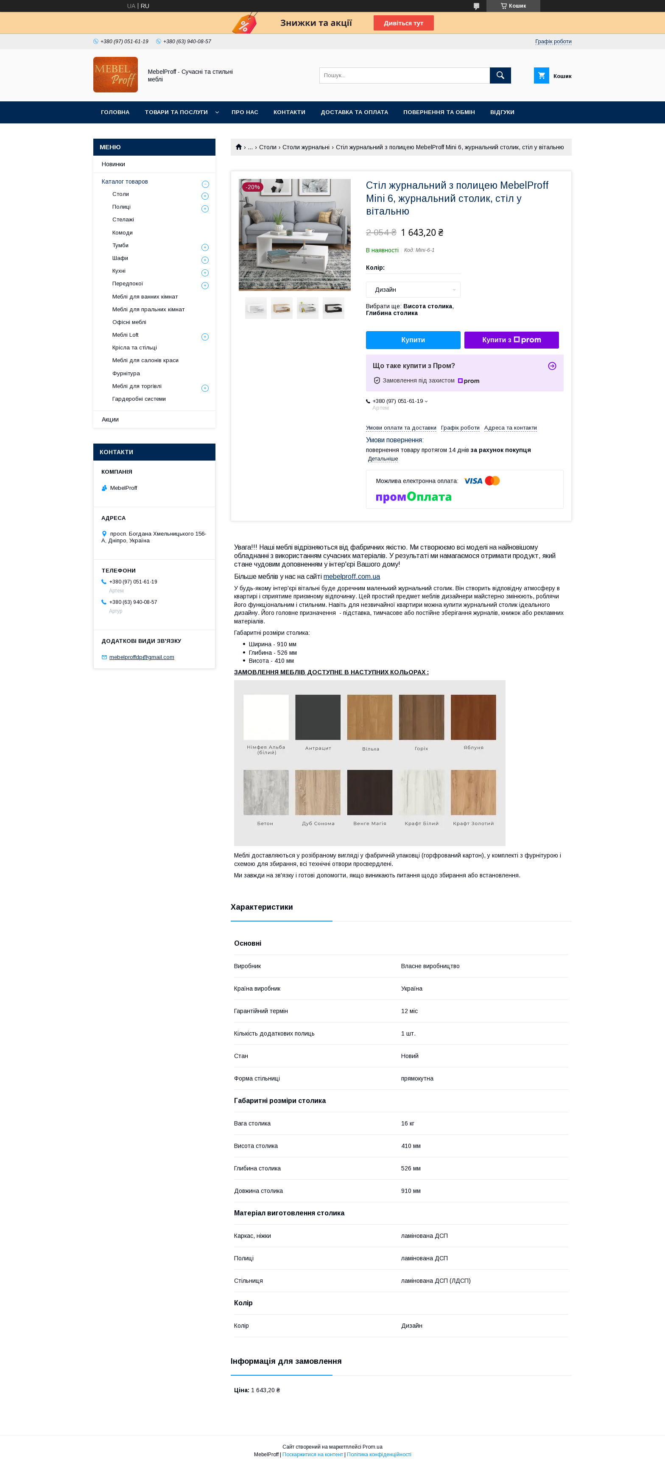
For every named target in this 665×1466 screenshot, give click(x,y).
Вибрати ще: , (410, 309)
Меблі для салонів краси (145, 360)
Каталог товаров (125, 181)
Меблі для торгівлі (137, 386)
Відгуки (502, 112)
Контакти (289, 112)
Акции (110, 419)
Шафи (120, 258)
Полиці (121, 207)
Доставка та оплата (354, 112)
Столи (268, 147)
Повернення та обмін (439, 112)
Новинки (113, 164)
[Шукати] (500, 75)
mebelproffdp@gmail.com (141, 657)
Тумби (120, 245)
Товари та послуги (176, 112)
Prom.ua (373, 1447)
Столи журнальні (306, 147)
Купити (413, 339)
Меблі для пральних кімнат (148, 309)
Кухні (119, 271)
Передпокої (127, 283)
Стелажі (123, 219)
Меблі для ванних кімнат (145, 296)
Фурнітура (126, 373)
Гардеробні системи (139, 399)
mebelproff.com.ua (352, 576)
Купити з (511, 340)
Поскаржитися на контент (312, 1455)
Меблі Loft (125, 335)
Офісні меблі (129, 322)
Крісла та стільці (134, 347)
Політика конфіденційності (379, 1455)
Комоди (122, 232)
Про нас (245, 112)
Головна (115, 112)
